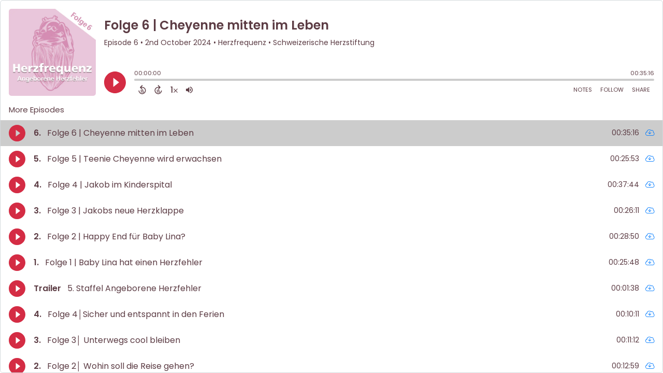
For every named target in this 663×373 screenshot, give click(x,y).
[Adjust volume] (189, 89)
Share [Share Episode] (641, 89)
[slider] (137, 81)
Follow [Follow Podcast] (612, 89)
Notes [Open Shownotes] (582, 89)
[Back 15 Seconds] (142, 89)
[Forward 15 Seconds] (158, 89)
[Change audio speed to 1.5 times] (174, 89)
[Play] (115, 82)
